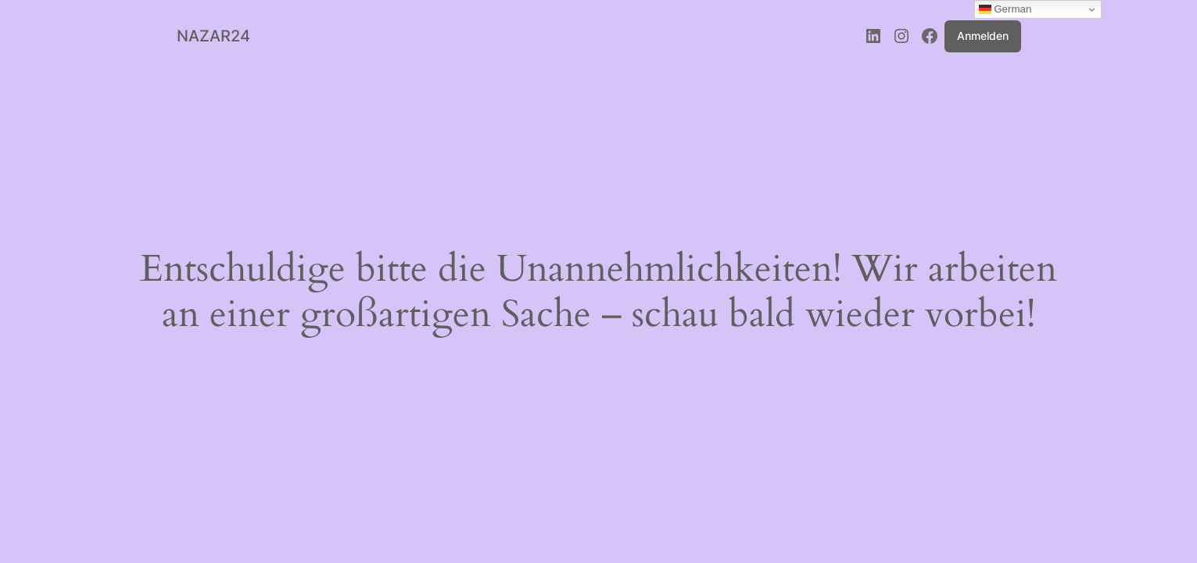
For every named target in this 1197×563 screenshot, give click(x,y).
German (1005, 9)
